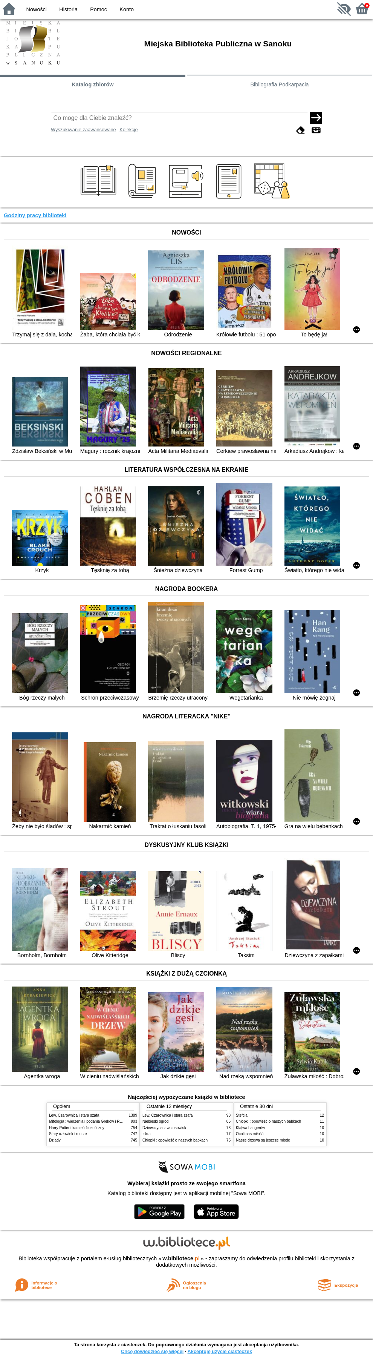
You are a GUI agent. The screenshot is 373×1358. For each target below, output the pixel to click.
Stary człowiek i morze (68, 1134)
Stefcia (242, 1115)
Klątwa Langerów (250, 1128)
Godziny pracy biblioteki (35, 215)
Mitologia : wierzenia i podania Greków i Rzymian (90, 1121)
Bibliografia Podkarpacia (279, 84)
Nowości (36, 9)
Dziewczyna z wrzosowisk (164, 1128)
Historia (68, 9)
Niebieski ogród (155, 1121)
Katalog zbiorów (92, 84)
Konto (126, 9)
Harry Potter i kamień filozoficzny (76, 1128)
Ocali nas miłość (249, 1134)
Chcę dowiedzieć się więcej (152, 1351)
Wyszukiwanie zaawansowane (83, 129)
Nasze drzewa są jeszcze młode (263, 1140)
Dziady (55, 1140)
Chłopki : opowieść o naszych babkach (175, 1140)
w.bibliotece (181, 1258)
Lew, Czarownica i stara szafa (74, 1115)
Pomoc (98, 9)
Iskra (146, 1134)
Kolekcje (128, 129)
